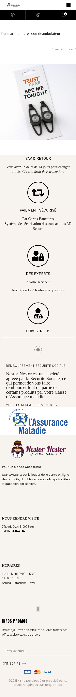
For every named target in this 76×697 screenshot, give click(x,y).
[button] (38, 609)
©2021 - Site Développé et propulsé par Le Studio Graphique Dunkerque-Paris (38, 683)
